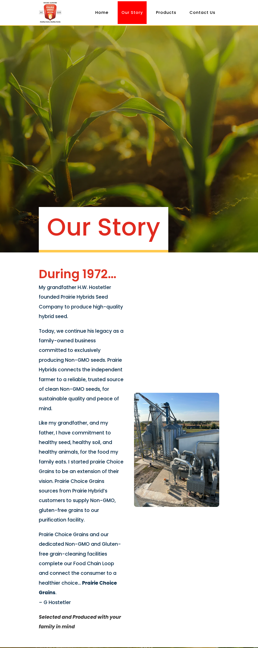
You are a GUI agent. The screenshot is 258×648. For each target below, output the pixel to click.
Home (101, 12)
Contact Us (202, 12)
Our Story (132, 12)
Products (166, 12)
